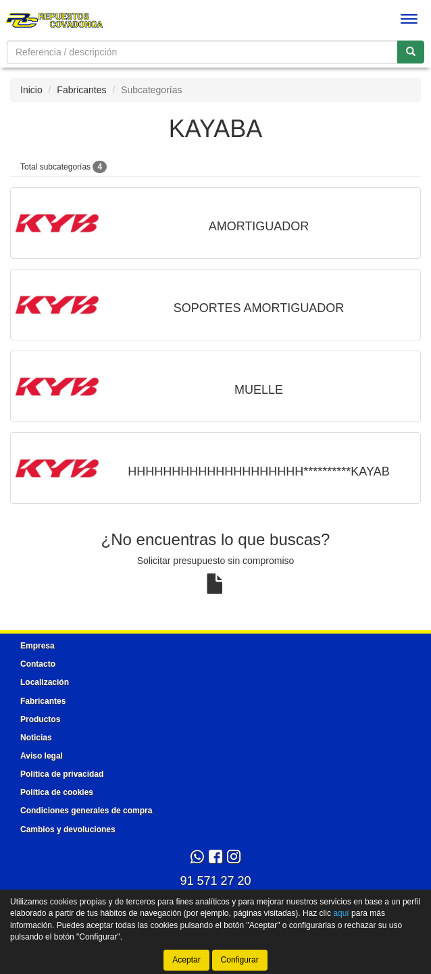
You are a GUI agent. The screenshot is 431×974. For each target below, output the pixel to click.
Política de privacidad (61, 774)
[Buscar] (410, 52)
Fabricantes (81, 89)
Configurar (240, 960)
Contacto (37, 664)
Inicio (31, 89)
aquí (341, 913)
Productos (40, 719)
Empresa (37, 645)
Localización (44, 682)
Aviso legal (41, 756)
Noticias (36, 737)
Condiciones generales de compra (86, 810)
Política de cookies (56, 792)
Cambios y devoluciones (68, 829)
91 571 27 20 (215, 881)
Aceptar (186, 960)
